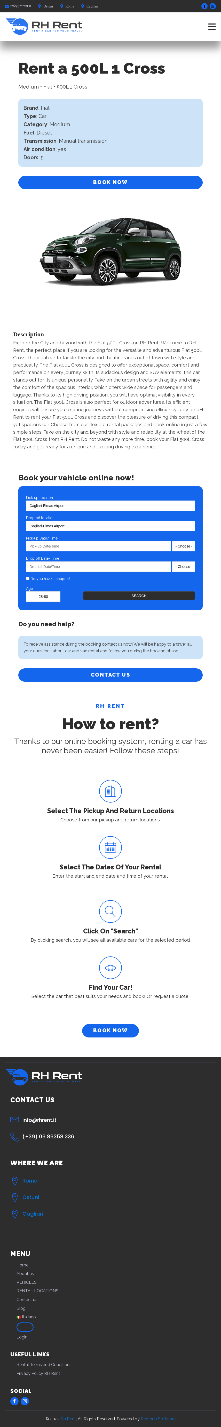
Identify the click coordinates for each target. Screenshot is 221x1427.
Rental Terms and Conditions (44, 1364)
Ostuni (30, 1197)
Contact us (27, 1299)
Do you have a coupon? (48, 579)
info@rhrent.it (20, 6)
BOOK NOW (110, 182)
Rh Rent (68, 1418)
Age (29, 588)
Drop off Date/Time (42, 558)
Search (138, 596)
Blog (21, 1308)
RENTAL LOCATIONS (37, 1291)
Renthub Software (158, 1418)
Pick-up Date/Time (42, 538)
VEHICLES (27, 1282)
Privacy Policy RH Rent (38, 1373)
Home (22, 1265)
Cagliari (32, 1213)
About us (25, 1273)
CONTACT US (110, 675)
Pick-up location (39, 498)
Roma (30, 1180)
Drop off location (40, 518)
